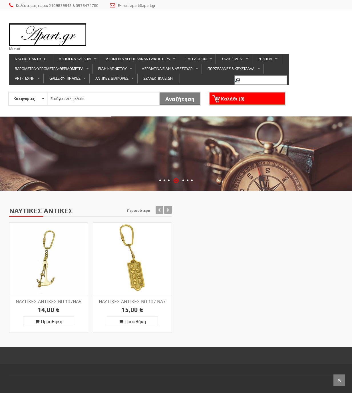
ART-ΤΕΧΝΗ (24, 79)
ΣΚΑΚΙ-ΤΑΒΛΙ (232, 60)
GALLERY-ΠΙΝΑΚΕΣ (65, 79)
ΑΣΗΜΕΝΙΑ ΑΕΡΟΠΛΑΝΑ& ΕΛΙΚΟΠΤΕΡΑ (137, 60)
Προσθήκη (48, 321)
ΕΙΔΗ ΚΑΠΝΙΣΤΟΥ (112, 70)
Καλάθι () (233, 99)
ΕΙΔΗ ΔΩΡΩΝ (195, 60)
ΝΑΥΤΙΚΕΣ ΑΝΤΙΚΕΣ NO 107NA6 (48, 301)
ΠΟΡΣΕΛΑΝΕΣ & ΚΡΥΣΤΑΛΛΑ (231, 70)
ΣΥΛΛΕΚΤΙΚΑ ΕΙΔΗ (158, 78)
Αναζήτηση (179, 99)
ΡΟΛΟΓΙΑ (264, 60)
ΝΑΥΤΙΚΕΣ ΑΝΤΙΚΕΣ (30, 59)
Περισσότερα (138, 211)
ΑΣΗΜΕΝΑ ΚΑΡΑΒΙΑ (74, 60)
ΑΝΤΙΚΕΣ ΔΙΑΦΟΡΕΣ (112, 79)
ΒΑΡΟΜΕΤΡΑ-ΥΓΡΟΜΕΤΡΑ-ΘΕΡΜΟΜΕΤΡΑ (49, 70)
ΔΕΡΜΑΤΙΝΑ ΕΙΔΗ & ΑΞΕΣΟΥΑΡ (167, 70)
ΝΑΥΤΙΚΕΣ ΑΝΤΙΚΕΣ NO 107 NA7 (132, 301)
